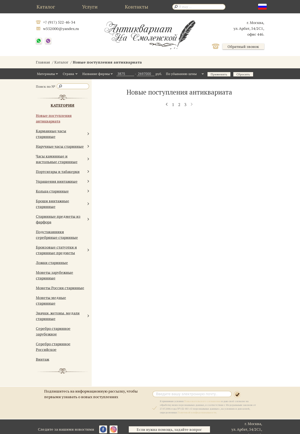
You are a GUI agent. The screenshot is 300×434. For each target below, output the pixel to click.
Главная (43, 62)
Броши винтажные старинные (62, 203)
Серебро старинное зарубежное (53, 331)
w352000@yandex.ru (61, 28)
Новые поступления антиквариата (54, 118)
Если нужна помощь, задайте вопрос (169, 429)
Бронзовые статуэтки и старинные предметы (62, 250)
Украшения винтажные (62, 181)
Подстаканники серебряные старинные (57, 234)
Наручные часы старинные (62, 146)
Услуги (90, 6)
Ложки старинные (52, 262)
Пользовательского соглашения (202, 401)
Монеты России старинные (60, 287)
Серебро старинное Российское (53, 346)
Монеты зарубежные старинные (54, 275)
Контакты (136, 6)
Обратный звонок (243, 46)
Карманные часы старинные (62, 133)
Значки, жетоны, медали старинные (62, 315)
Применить (219, 74)
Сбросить (243, 74)
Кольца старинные (62, 191)
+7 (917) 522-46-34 (59, 22)
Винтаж (42, 359)
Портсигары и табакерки (62, 171)
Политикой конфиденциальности (197, 412)
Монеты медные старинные (51, 300)
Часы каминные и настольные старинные (62, 159)
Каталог (45, 6)
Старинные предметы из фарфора (62, 219)
